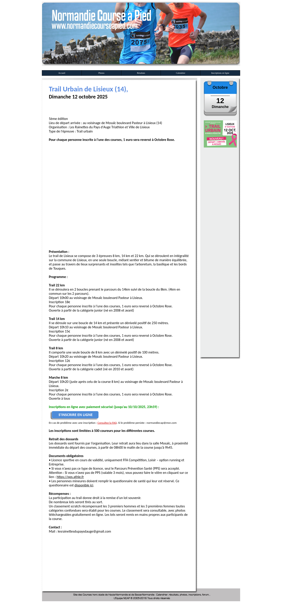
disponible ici (83, 485)
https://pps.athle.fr (70, 477)
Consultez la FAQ (107, 422)
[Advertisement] (96, 551)
